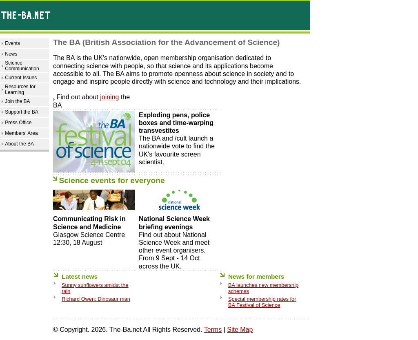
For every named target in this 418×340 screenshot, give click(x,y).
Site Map (240, 329)
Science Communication (22, 66)
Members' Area (21, 133)
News (11, 54)
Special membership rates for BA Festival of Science (262, 302)
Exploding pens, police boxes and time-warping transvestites (176, 123)
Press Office (18, 122)
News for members (256, 276)
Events (12, 43)
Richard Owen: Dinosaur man (96, 299)
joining (109, 97)
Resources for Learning (20, 89)
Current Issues (21, 78)
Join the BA (17, 101)
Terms (213, 329)
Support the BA (21, 112)
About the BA (19, 144)
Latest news (80, 276)
